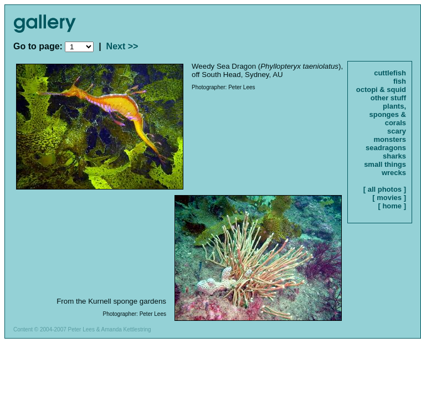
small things (385, 164)
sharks (394, 156)
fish (399, 81)
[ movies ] (389, 197)
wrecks (394, 172)
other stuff (388, 98)
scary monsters (389, 135)
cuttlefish (390, 73)
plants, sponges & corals (387, 114)
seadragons (386, 148)
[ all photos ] (384, 189)
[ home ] (392, 206)
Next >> (122, 46)
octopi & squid (381, 89)
